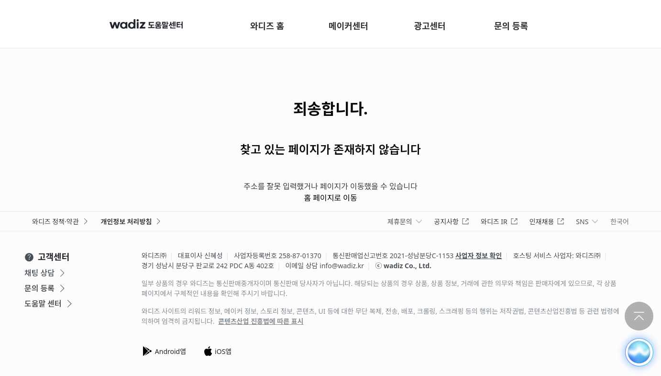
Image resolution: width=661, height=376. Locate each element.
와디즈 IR (499, 221)
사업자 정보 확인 (478, 255)
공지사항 (452, 221)
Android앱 (164, 351)
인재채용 (547, 221)
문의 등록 (511, 26)
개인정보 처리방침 (132, 221)
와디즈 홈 (267, 26)
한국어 (619, 221)
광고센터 (429, 26)
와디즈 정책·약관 (60, 221)
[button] (638, 351)
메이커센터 (348, 26)
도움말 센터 (49, 303)
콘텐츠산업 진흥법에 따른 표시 (260, 321)
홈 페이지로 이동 (330, 198)
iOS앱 (217, 351)
